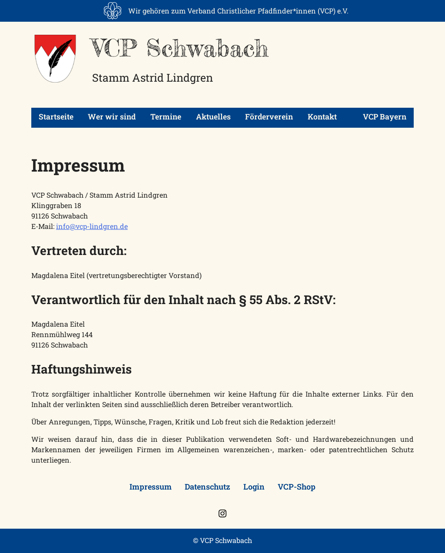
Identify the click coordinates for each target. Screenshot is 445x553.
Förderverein (269, 117)
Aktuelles (213, 117)
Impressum (151, 486)
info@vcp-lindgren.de (92, 226)
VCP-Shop (296, 486)
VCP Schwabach (180, 48)
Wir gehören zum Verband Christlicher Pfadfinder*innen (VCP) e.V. (238, 10)
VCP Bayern (378, 117)
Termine (165, 117)
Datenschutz (207, 486)
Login (254, 486)
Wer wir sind (112, 117)
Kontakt (322, 117)
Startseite (56, 117)
